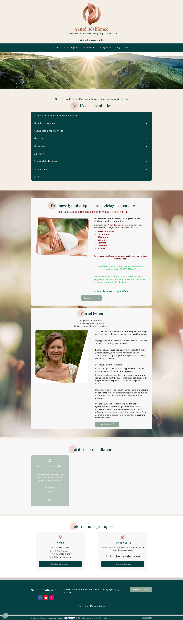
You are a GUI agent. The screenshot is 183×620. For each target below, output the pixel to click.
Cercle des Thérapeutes (99, 618)
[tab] (91, 115)
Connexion (147, 617)
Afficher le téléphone (61, 557)
